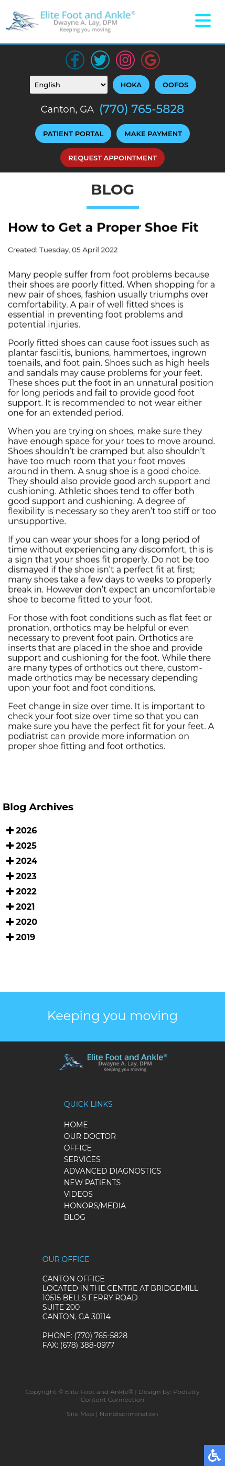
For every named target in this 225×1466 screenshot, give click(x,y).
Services (82, 1159)
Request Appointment (112, 158)
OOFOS (175, 84)
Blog (74, 1217)
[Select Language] (69, 85)
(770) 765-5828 (141, 109)
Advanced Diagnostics (112, 1171)
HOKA (131, 84)
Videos (78, 1194)
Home (76, 1124)
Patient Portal (73, 133)
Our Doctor (90, 1136)
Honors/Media (95, 1205)
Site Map (80, 1414)
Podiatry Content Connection (140, 1395)
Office (78, 1148)
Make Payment (153, 133)
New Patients (92, 1182)
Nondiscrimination (128, 1414)
